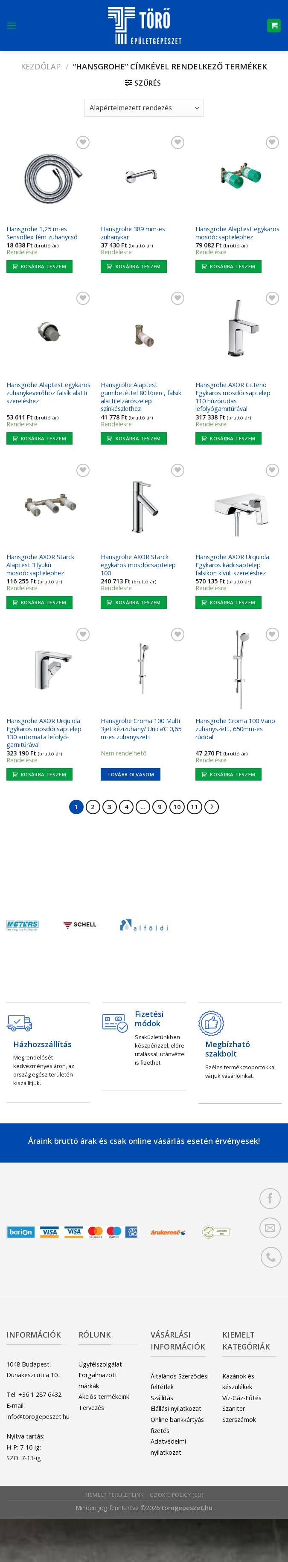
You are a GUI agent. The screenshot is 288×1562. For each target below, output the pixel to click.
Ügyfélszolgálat (100, 1364)
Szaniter (233, 1408)
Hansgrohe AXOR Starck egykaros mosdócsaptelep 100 (138, 565)
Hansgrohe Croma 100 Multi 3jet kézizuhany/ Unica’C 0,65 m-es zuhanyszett (141, 729)
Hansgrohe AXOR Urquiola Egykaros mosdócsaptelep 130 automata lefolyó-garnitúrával (43, 733)
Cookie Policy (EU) (177, 1495)
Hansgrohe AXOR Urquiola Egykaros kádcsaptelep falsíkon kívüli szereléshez (232, 565)
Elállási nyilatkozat (176, 1408)
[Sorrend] (144, 108)
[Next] (211, 807)
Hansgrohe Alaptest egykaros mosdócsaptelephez (237, 233)
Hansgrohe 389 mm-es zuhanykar (133, 233)
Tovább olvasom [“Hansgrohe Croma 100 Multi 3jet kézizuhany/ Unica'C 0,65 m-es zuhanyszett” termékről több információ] (130, 774)
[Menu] (11, 25)
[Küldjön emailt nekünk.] (269, 1227)
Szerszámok (239, 1420)
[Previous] (19, 927)
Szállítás (162, 1398)
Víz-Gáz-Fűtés (242, 1398)
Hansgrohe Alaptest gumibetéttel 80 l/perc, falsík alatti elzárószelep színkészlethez (141, 397)
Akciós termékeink (104, 1397)
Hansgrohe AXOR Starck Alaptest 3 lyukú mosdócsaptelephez (40, 565)
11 (194, 806)
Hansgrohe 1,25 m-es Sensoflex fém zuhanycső (42, 233)
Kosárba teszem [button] (43, 266)
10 (177, 806)
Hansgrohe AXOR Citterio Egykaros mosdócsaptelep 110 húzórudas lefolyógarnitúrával (233, 397)
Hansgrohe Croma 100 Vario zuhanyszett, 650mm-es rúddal (235, 729)
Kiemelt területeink (114, 1495)
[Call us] (271, 1257)
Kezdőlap (41, 66)
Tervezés (91, 1408)
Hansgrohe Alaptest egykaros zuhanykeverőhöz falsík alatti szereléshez (48, 393)
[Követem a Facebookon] (269, 1198)
